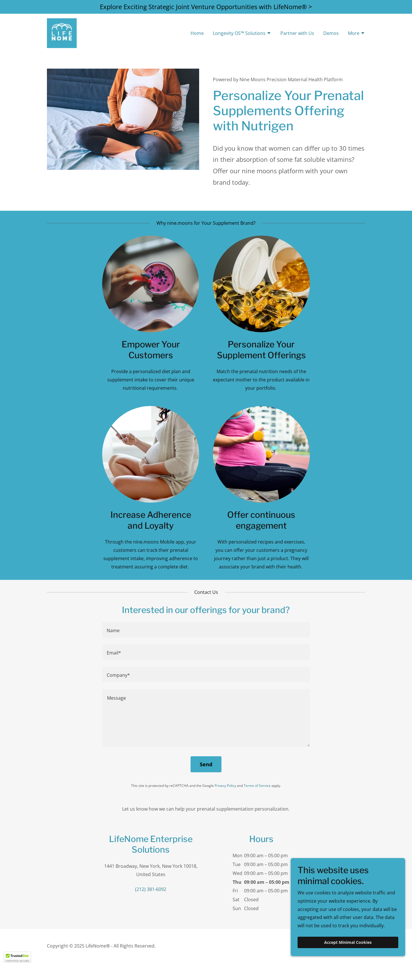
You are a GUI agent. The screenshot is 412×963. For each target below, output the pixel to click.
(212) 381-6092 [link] (150, 889)
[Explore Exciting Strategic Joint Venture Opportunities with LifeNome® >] (206, 7)
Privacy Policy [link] (225, 785)
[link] (62, 32)
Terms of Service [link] (257, 785)
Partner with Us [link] (297, 33)
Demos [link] (331, 33)
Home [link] (197, 33)
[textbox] (206, 630)
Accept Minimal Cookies (348, 942)
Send (206, 764)
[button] (242, 34)
